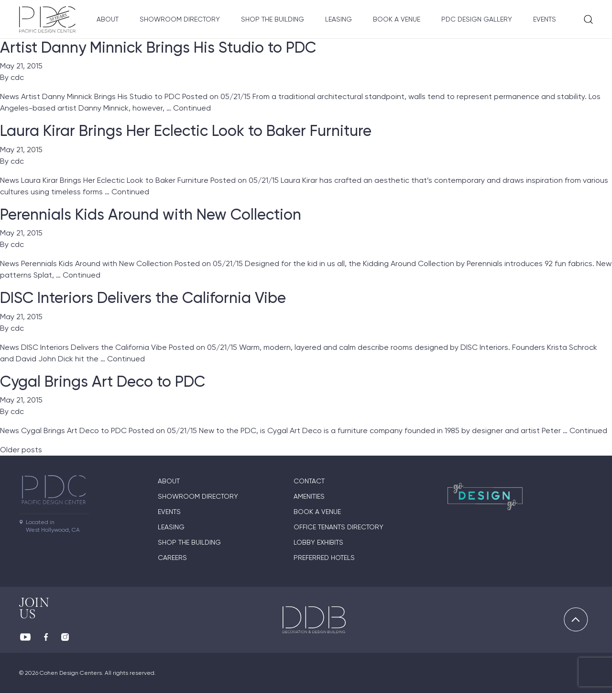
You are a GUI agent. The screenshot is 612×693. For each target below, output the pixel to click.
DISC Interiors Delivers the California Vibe (143, 298)
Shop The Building (272, 19)
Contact (309, 481)
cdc (17, 77)
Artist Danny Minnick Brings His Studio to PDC (158, 47)
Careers (172, 557)
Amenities (309, 496)
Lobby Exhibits (318, 542)
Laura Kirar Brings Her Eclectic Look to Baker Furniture (186, 131)
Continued (192, 107)
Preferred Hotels (324, 557)
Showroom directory (180, 19)
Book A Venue (396, 19)
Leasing (338, 19)
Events (544, 19)
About (108, 19)
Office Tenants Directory (338, 527)
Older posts (21, 449)
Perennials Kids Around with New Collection (150, 214)
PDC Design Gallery (476, 19)
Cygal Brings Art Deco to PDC (102, 381)
